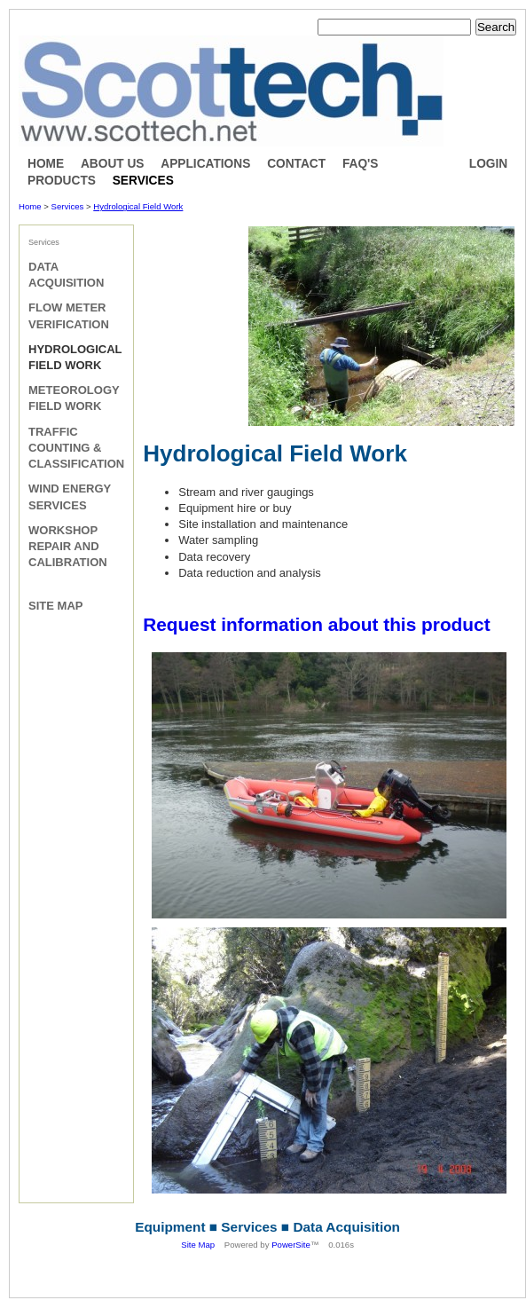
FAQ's (360, 163)
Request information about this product (316, 624)
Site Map (55, 605)
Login (488, 163)
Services (143, 180)
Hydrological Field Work (138, 206)
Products (61, 180)
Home (45, 163)
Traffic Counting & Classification (76, 447)
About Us (113, 163)
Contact (296, 163)
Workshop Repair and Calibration (67, 546)
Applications (205, 163)
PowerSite (290, 1244)
